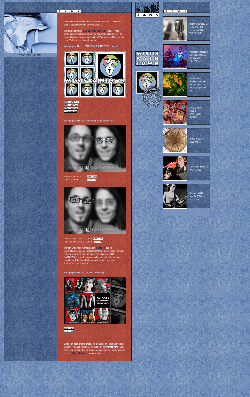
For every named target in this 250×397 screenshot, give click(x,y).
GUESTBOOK (112, 347)
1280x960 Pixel (71, 105)
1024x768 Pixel (71, 108)
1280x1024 (92, 176)
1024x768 (91, 180)
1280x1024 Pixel (71, 102)
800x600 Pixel (70, 111)
